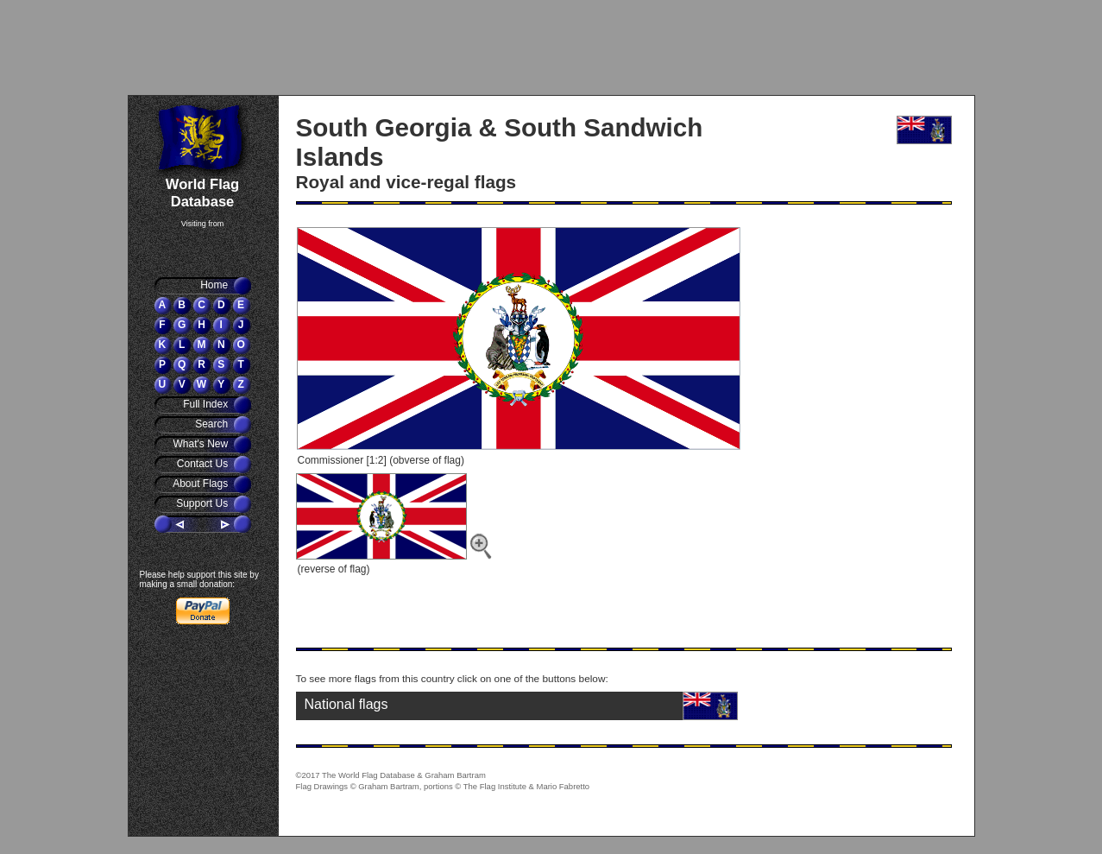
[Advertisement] (232, 47)
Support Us (203, 503)
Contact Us (204, 464)
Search (212, 424)
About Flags (201, 484)
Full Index (206, 404)
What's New (202, 444)
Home (215, 285)
